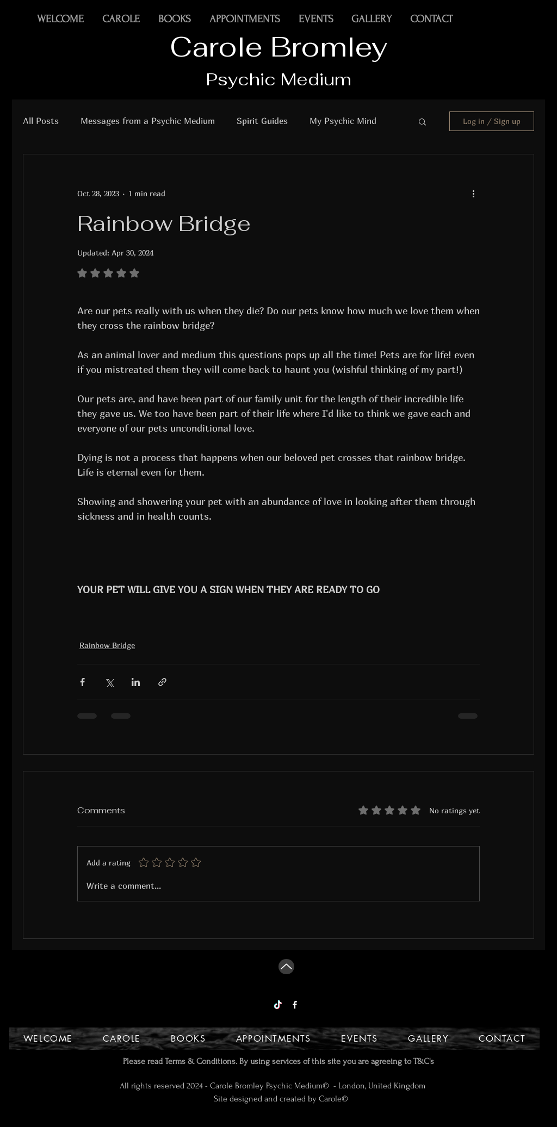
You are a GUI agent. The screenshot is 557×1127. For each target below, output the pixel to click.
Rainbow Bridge (107, 645)
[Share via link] (162, 682)
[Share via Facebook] (82, 682)
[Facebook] (294, 1004)
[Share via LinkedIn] (136, 682)
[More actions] (473, 193)
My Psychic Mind (343, 120)
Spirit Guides (262, 120)
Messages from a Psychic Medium (148, 120)
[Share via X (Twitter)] (109, 682)
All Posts (41, 120)
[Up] (286, 966)
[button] (422, 121)
